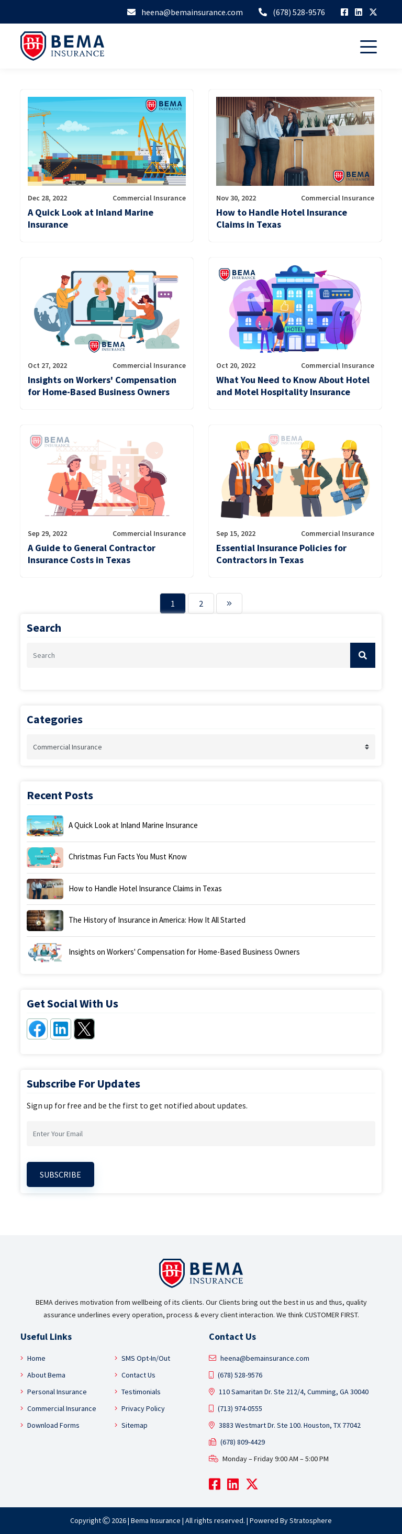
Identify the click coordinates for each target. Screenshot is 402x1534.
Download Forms (50, 1425)
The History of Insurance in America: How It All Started (157, 920)
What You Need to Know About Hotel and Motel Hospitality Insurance (293, 386)
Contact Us (135, 1375)
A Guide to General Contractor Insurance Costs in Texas (91, 554)
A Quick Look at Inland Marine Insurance (90, 218)
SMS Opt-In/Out (142, 1358)
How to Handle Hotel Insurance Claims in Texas (281, 218)
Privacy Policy (140, 1408)
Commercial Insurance (58, 1408)
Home (33, 1358)
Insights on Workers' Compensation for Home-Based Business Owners (102, 386)
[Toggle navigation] (371, 46)
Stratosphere (310, 1520)
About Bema (42, 1375)
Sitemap (131, 1425)
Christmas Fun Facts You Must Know (128, 856)
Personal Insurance (53, 1391)
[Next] (229, 603)
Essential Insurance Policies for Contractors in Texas (281, 554)
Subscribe (60, 1174)
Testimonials (138, 1391)
